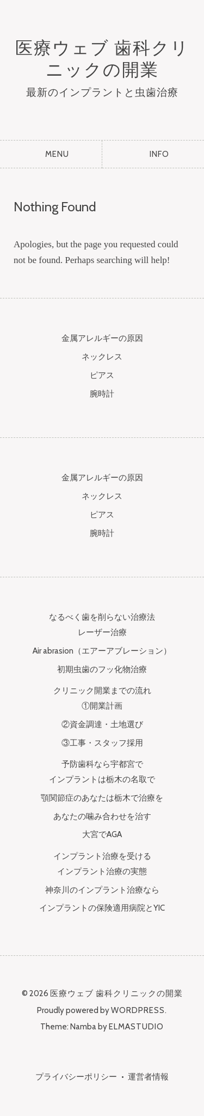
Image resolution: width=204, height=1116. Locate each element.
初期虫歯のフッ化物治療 (102, 669)
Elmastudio (136, 1027)
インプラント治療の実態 (102, 871)
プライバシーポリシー (76, 1077)
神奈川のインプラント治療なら (102, 890)
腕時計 (102, 394)
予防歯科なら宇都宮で (102, 764)
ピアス (102, 375)
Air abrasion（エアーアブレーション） (102, 651)
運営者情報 (148, 1077)
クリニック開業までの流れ (102, 691)
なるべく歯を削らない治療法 (102, 617)
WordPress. (139, 1010)
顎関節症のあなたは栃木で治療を (102, 798)
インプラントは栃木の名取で (102, 779)
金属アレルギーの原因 (102, 338)
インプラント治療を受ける (102, 856)
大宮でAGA (102, 834)
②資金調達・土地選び (102, 724)
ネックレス (102, 357)
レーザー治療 (102, 632)
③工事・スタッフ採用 (102, 743)
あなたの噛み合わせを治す (102, 816)
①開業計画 (102, 706)
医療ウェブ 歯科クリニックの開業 (102, 58)
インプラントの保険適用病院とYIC (102, 908)
